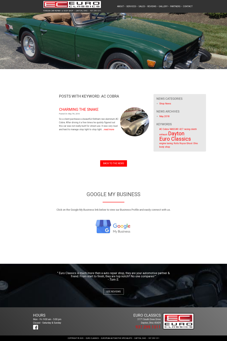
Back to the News (113, 163)
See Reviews (113, 291)
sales (142, 6)
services (131, 6)
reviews (151, 6)
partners (175, 6)
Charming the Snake (79, 109)
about (120, 6)
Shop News (165, 103)
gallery (163, 6)
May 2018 (164, 116)
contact (188, 6)
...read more (108, 129)
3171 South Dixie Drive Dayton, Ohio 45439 (141, 318)
